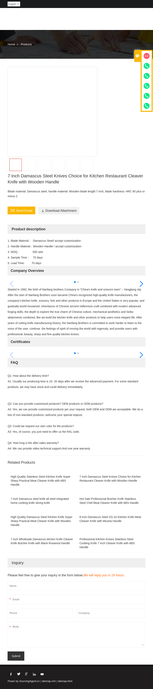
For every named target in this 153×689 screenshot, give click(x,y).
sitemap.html (65, 681)
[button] (75, 282)
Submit (16, 656)
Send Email (21, 210)
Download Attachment (58, 210)
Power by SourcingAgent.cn (23, 681)
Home (11, 44)
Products (26, 44)
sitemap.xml (48, 681)
